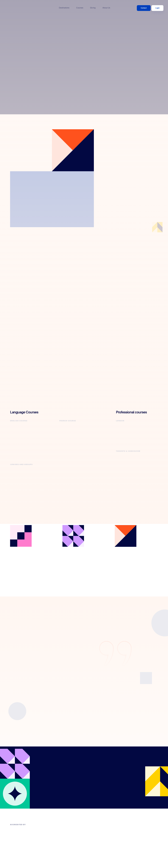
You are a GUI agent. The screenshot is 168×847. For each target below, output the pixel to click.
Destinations (64, 8)
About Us (106, 8)
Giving (93, 8)
